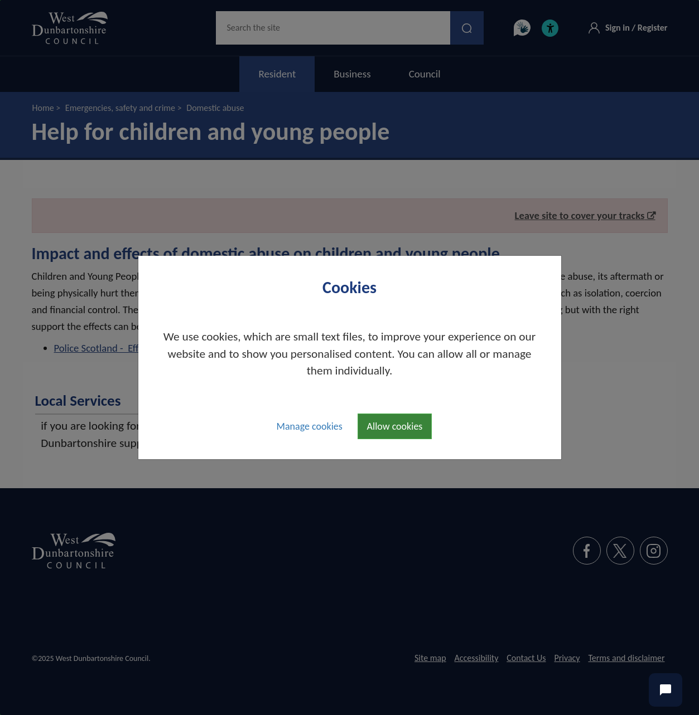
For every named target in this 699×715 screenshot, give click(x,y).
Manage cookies (310, 426)
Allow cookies (395, 426)
